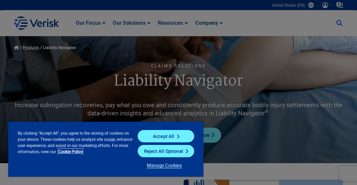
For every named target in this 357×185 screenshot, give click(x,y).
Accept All (163, 136)
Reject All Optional (163, 151)
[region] (105, 149)
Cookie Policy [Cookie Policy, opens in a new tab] (70, 151)
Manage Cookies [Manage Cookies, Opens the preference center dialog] (164, 165)
